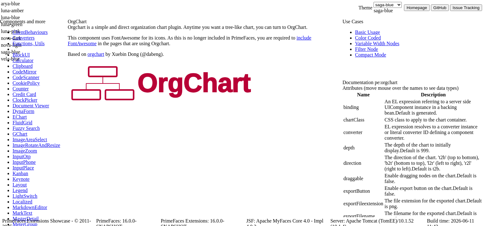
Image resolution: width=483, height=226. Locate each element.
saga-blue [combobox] (383, 10)
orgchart (96, 54)
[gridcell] (363, 107)
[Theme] (388, 5)
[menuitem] (39, 32)
